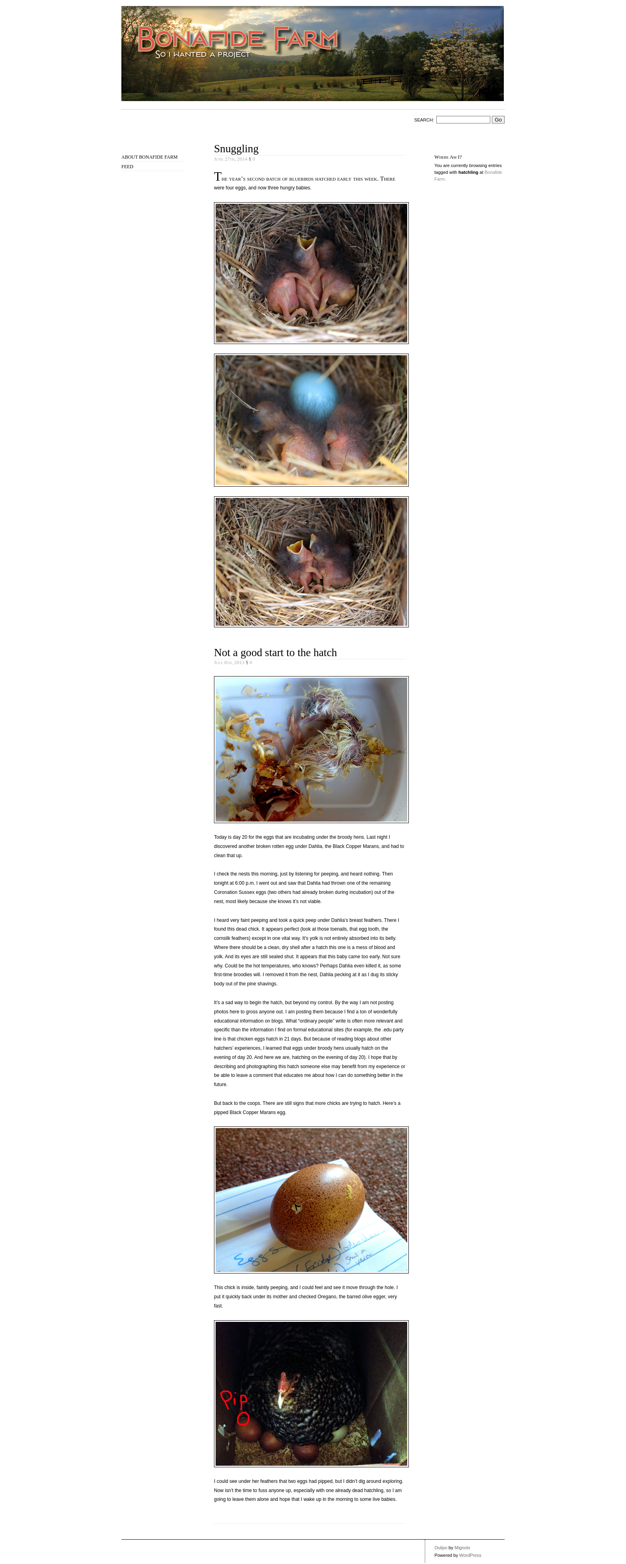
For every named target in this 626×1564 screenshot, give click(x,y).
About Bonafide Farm (149, 157)
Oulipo (440, 1547)
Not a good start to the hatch (275, 653)
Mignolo (462, 1547)
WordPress (470, 1555)
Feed (127, 166)
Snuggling (236, 149)
